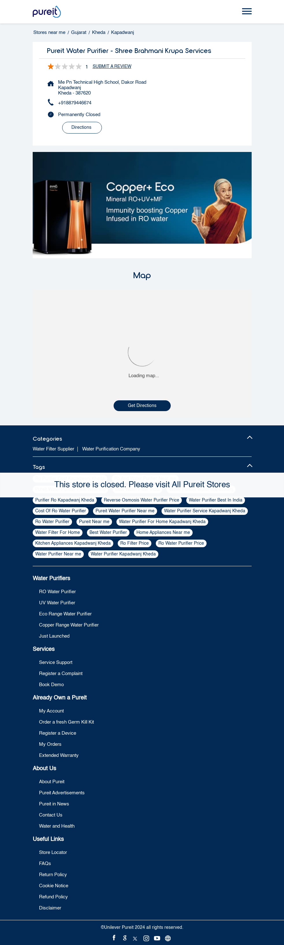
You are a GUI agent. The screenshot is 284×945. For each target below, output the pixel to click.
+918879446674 (74, 103)
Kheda (98, 32)
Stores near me (49, 32)
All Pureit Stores (201, 485)
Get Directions (142, 406)
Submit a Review (112, 66)
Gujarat (78, 32)
